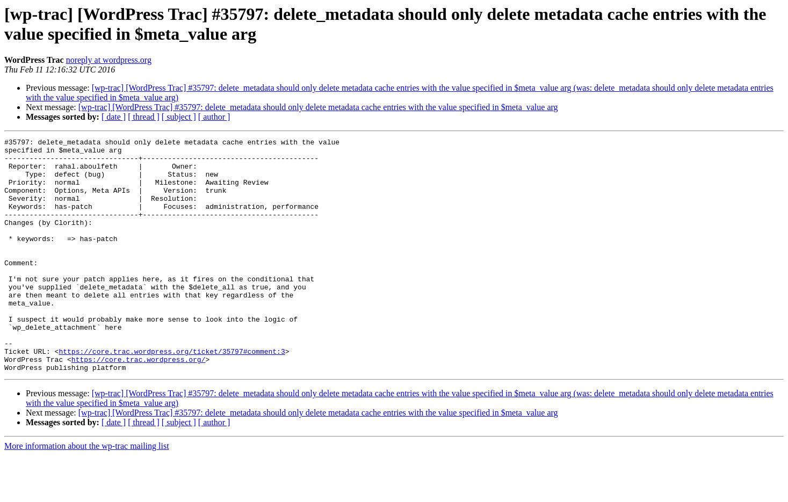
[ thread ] (144, 116)
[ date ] (114, 116)
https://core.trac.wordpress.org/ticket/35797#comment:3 (172, 394)
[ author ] (214, 116)
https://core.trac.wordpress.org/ (138, 404)
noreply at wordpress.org (108, 59)
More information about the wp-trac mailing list (86, 492)
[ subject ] (179, 116)
